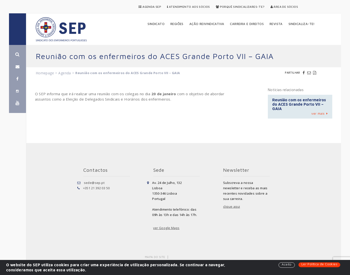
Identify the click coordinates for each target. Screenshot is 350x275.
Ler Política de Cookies (319, 264)
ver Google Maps (166, 228)
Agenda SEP (150, 7)
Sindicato (156, 24)
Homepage (45, 73)
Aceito (286, 264)
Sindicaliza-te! (302, 24)
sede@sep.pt (94, 182)
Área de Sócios (284, 7)
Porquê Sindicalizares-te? (240, 7)
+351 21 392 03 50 (96, 188)
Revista (276, 24)
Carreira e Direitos (247, 24)
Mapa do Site (155, 257)
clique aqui (231, 206)
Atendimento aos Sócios (188, 7)
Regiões (177, 24)
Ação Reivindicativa (206, 24)
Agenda (64, 73)
